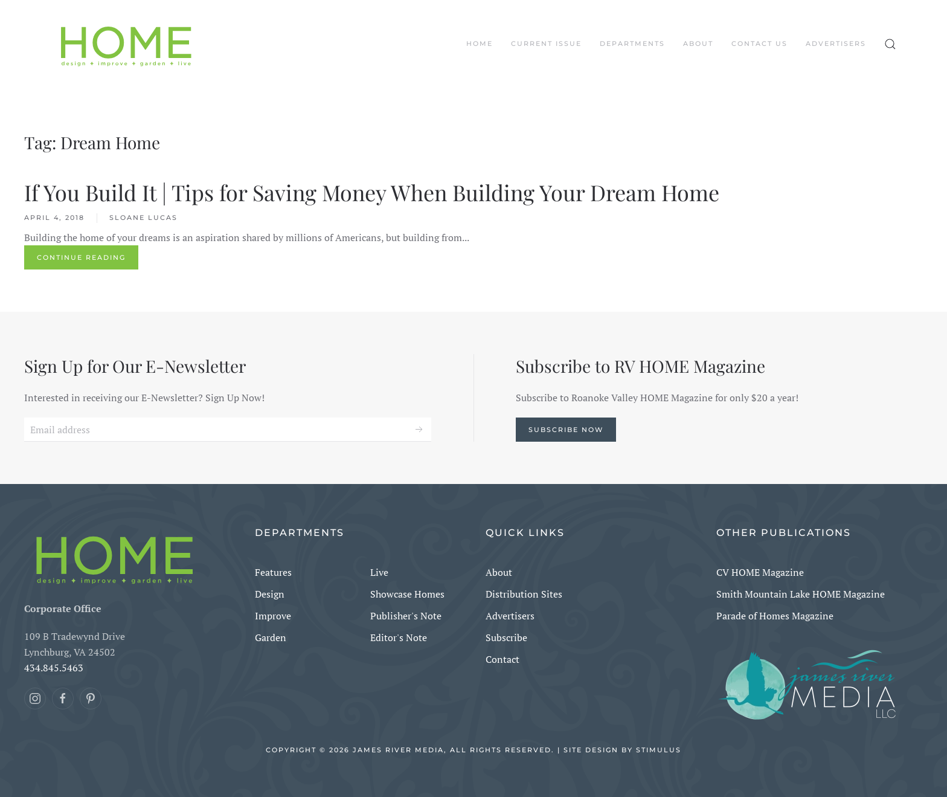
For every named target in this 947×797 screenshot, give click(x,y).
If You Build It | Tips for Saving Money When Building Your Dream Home (371, 192)
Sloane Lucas (143, 217)
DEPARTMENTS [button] (632, 43)
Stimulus (658, 750)
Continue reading (81, 257)
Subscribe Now (565, 429)
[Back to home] (126, 44)
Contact (502, 659)
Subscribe (506, 637)
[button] (890, 44)
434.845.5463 (53, 667)
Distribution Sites (524, 594)
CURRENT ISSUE (546, 43)
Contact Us (759, 43)
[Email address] (227, 430)
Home (479, 43)
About (698, 43)
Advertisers (836, 43)
